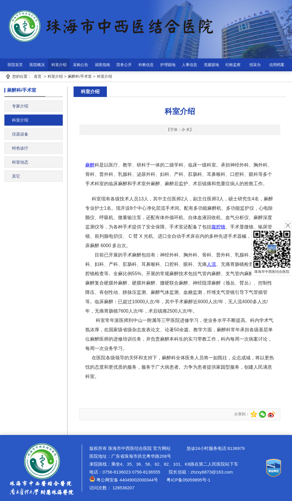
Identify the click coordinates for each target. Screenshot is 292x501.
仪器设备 (20, 134)
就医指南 (102, 65)
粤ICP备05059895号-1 (187, 479)
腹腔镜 (218, 226)
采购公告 (80, 65)
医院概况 (37, 65)
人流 (211, 264)
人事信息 (189, 65)
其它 (16, 176)
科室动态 (20, 162)
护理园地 (167, 65)
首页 (37, 76)
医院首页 (15, 65)
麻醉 (90, 164)
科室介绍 (59, 65)
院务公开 (124, 65)
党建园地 (211, 65)
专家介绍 (20, 106)
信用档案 (276, 65)
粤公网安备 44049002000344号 (123, 479)
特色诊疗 (20, 148)
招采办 (255, 65)
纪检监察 (233, 65)
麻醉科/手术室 (80, 76)
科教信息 (146, 65)
